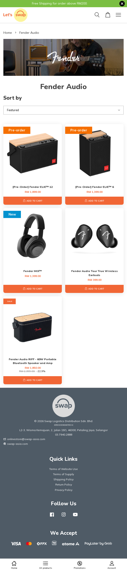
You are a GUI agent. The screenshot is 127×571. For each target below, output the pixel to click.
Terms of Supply (63, 474)
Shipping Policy (63, 479)
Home (7, 33)
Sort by (12, 97)
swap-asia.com (15, 443)
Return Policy (63, 484)
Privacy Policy (63, 490)
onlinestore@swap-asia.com (24, 439)
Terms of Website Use (63, 469)
